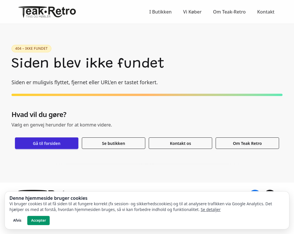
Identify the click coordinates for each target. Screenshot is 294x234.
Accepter (38, 220)
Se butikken (113, 143)
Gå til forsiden (47, 143)
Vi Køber (192, 12)
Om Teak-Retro (229, 12)
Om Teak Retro (247, 143)
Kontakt (265, 12)
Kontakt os (180, 143)
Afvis (17, 220)
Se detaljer (211, 209)
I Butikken (160, 12)
